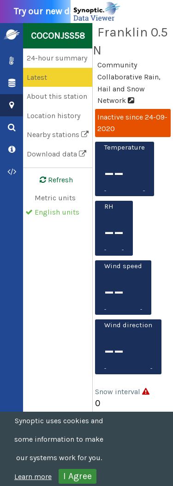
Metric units (55, 197)
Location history (53, 115)
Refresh (51, 180)
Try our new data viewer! (70, 11)
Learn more (33, 476)
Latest (37, 77)
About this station (57, 96)
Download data (56, 154)
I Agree (77, 476)
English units (57, 212)
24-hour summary (57, 58)
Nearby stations (58, 134)
